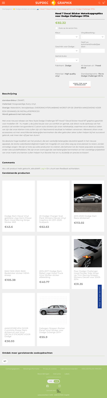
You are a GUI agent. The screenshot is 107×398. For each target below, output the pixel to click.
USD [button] (50, 381)
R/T (5, 361)
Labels (66, 374)
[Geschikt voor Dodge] (67, 51)
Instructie (57, 374)
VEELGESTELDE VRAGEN (91, 369)
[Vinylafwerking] (93, 37)
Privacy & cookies (50, 369)
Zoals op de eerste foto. (66, 28)
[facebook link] (47, 386)
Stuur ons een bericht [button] (100, 296)
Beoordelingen (43, 374)
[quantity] (67, 60)
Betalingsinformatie (31, 369)
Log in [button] (43, 168)
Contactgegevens (13, 369)
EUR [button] (56, 381)
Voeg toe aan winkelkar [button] (80, 84)
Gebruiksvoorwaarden (69, 369)
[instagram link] (59, 386)
